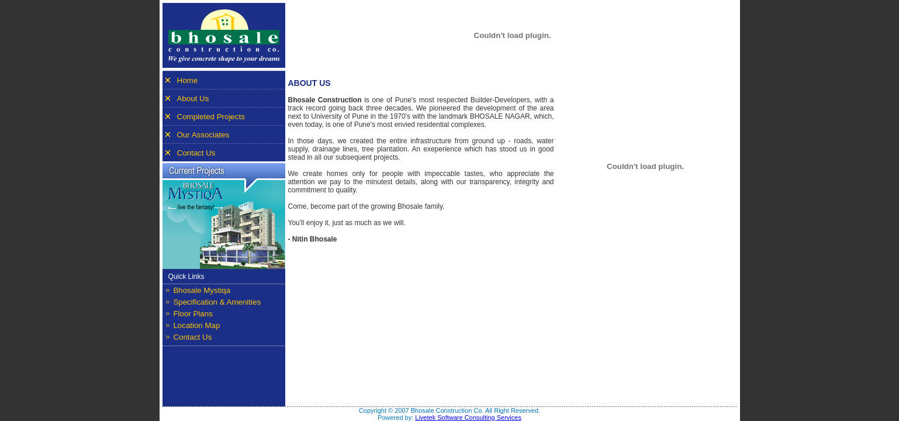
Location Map (196, 325)
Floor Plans (192, 313)
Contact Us (196, 153)
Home (187, 80)
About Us (193, 98)
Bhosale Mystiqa (201, 290)
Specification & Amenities (217, 302)
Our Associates (203, 134)
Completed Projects (211, 116)
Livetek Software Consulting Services (468, 417)
